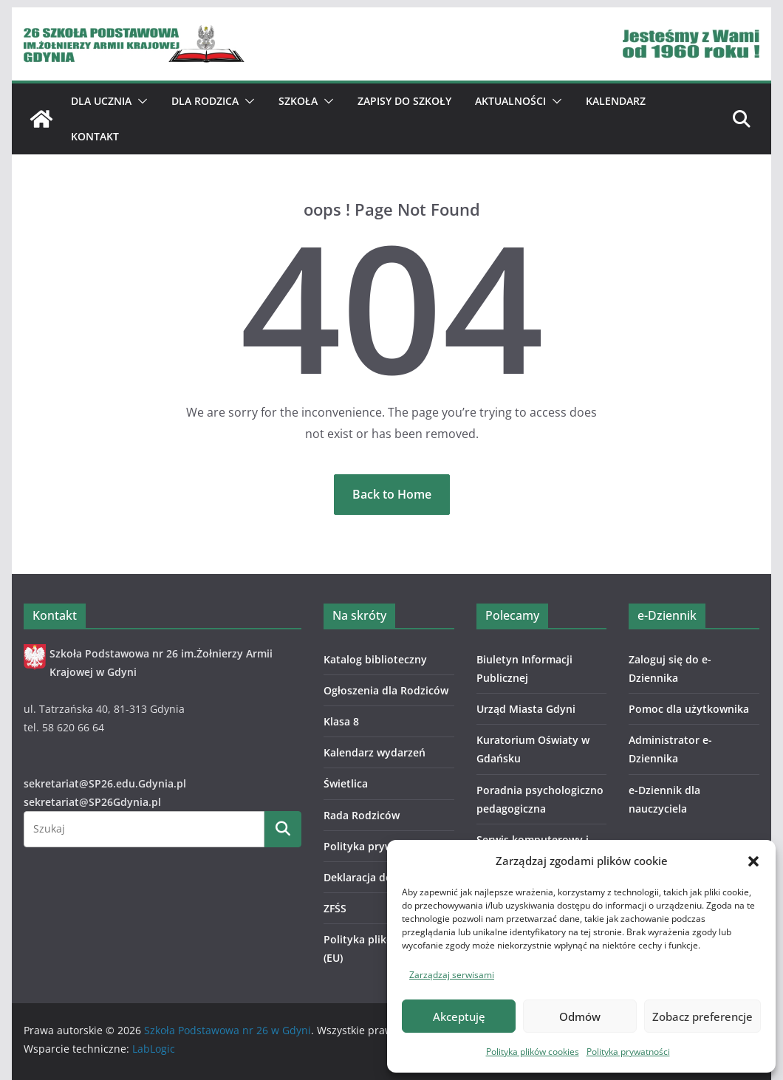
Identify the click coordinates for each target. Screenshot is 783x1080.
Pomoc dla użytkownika (689, 709)
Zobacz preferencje (702, 1016)
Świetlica (346, 783)
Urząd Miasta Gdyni (525, 709)
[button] (753, 861)
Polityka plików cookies (532, 1051)
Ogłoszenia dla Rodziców (386, 690)
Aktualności (510, 101)
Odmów (580, 1016)
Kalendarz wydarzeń (374, 752)
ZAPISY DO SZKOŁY (404, 101)
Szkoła (298, 101)
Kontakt (95, 136)
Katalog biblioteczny (375, 659)
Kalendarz (616, 101)
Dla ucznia (101, 101)
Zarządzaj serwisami (451, 974)
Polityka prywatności (628, 1051)
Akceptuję (459, 1016)
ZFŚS (335, 908)
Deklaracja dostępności (382, 877)
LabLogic (153, 1049)
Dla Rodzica (205, 101)
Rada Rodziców (362, 815)
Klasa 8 (341, 721)
